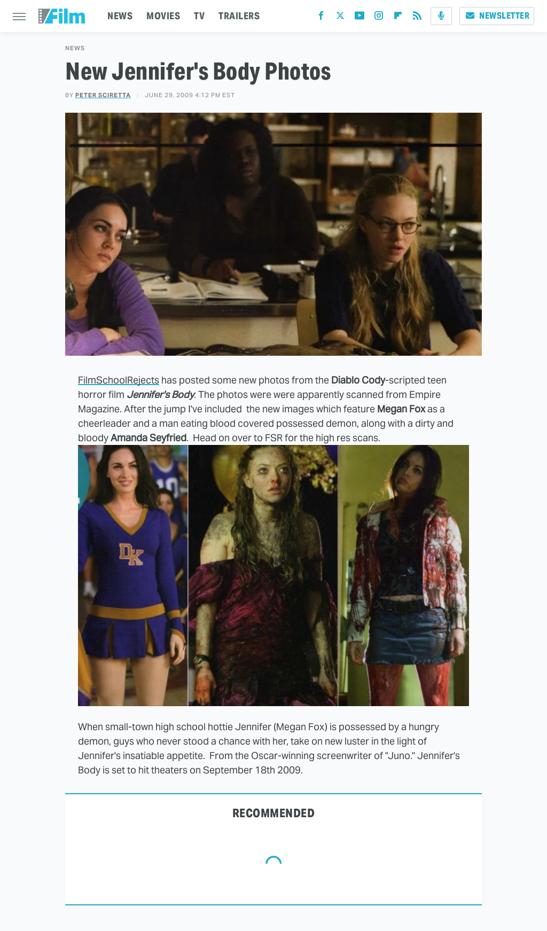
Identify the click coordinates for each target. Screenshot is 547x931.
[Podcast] (441, 16)
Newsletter (496, 15)
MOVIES (163, 16)
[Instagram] (379, 17)
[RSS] (417, 17)
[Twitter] (340, 17)
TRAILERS (239, 16)
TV (199, 16)
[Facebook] (321, 17)
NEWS (119, 16)
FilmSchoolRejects (118, 380)
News (75, 48)
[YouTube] (359, 17)
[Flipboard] (398, 17)
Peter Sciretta (103, 95)
